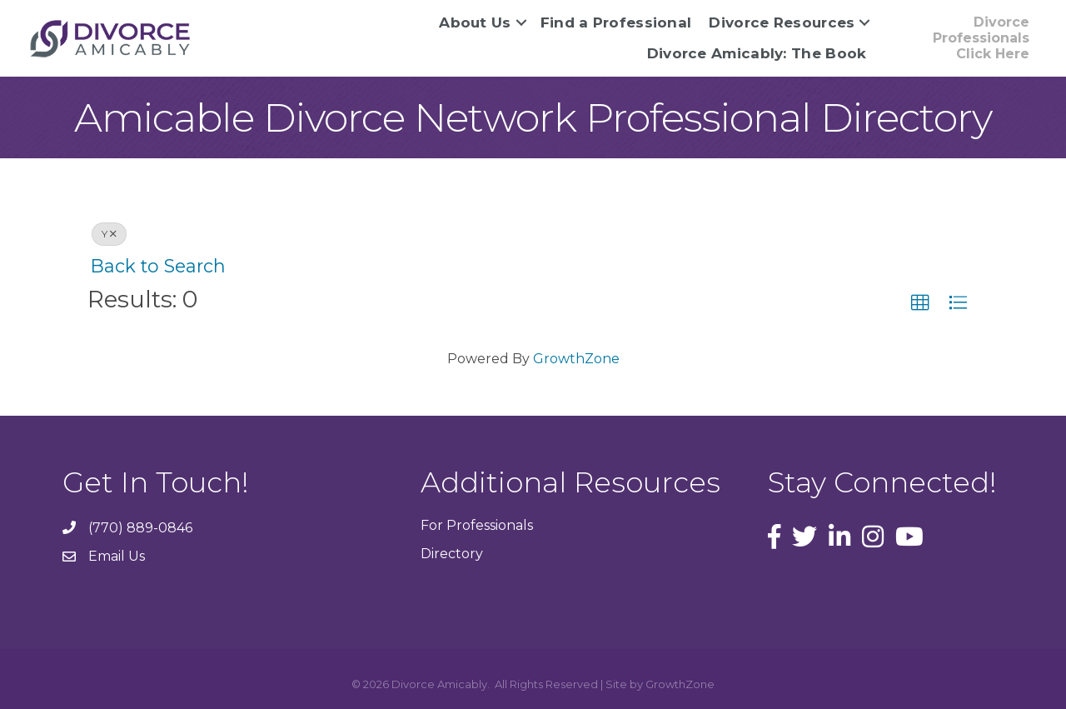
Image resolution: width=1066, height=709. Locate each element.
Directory (452, 554)
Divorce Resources (781, 22)
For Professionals (477, 525)
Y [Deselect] (109, 233)
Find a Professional (616, 22)
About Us (475, 22)
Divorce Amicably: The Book (757, 53)
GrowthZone (576, 359)
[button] (920, 303)
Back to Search (158, 266)
